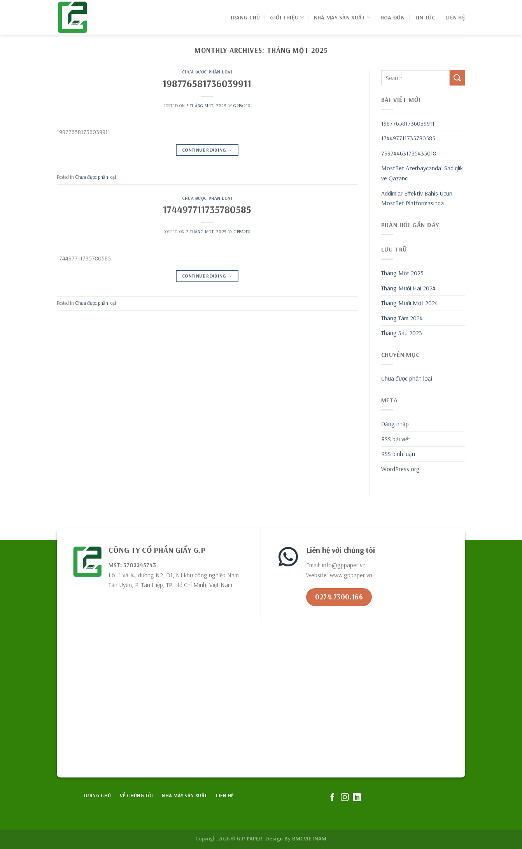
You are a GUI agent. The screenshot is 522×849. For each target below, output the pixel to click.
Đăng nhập (395, 424)
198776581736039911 (207, 83)
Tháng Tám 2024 (402, 318)
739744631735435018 (408, 153)
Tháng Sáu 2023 (401, 333)
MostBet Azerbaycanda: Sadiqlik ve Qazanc (422, 173)
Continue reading (207, 150)
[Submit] (457, 77)
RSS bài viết (395, 439)
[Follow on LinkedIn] (357, 797)
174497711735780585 (207, 209)
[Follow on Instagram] (344, 797)
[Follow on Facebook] (332, 797)
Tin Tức (425, 17)
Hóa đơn (392, 17)
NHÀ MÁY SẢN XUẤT (342, 17)
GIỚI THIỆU (286, 17)
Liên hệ (455, 17)
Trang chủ (245, 17)
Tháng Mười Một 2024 (409, 303)
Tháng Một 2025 (402, 273)
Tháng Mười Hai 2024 (408, 288)
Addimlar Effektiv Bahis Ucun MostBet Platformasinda (416, 198)
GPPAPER (241, 105)
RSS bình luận (398, 454)
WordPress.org (400, 469)
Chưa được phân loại (207, 72)
